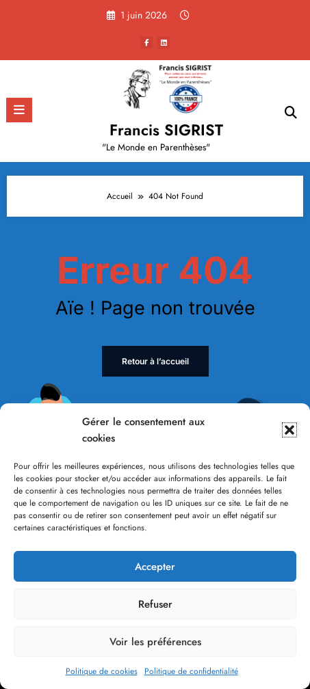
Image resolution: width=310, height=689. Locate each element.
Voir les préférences (155, 641)
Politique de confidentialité (191, 671)
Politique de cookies (102, 671)
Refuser (155, 604)
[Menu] (19, 110)
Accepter (155, 566)
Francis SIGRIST (166, 130)
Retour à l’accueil (155, 361)
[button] (289, 430)
